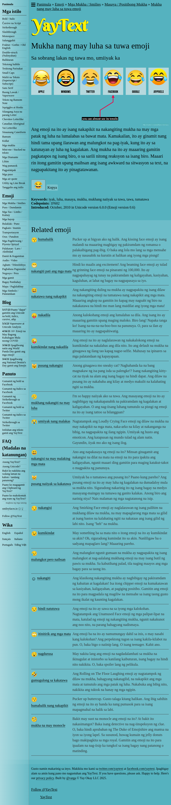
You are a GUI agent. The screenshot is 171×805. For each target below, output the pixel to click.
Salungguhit (8, 40)
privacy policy (45, 778)
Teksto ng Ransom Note (12, 101)
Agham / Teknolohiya (13, 264)
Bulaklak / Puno (10, 223)
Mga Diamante (10, 157)
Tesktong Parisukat (12, 68)
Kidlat (5, 140)
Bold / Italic (8, 18)
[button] (33, 5)
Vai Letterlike (9, 128)
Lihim (5, 161)
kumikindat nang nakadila (49, 347)
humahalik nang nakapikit (49, 705)
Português (7, 544)
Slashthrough (9, 31)
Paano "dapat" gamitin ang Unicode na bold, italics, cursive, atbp (14, 314)
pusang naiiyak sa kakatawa (51, 484)
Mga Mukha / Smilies (13, 203)
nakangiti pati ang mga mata (51, 271)
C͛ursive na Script (11, 23)
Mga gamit (8, 277)
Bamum (6, 136)
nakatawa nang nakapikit (49, 296)
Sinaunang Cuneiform (14, 132)
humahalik (45, 239)
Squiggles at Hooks (12, 107)
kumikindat (46, 533)
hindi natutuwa (48, 609)
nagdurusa (45, 654)
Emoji (8, 195)
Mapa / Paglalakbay (12, 286)
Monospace (8, 36)
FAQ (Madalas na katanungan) (14, 448)
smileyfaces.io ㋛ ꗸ (12, 508)
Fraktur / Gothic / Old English (14, 46)
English (6, 533)
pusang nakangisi (50, 365)
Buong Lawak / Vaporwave (10, 94)
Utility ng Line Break (13, 183)
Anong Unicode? (11, 466)
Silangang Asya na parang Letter (12, 113)
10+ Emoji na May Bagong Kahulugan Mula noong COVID (14, 336)
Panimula (7, 4)
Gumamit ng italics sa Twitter (14, 416)
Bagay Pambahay (11, 282)
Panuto (9, 373)
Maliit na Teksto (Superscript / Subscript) (11, 80)
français (6, 539)
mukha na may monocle (48, 725)
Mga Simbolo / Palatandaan (10, 292)
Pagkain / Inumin (11, 228)
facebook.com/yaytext (141, 768)
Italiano (18, 539)
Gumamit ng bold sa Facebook (13, 383)
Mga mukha (8, 145)
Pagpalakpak (9, 170)
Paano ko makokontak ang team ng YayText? (14, 497)
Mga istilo (11, 11)
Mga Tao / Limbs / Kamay (12, 213)
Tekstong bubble (11, 64)
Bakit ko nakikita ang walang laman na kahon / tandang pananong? (13, 475)
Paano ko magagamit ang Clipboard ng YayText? (13, 488)
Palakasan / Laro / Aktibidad (11, 250)
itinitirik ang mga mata (54, 634)
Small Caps (8, 72)
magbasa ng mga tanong (16, 503)
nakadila (44, 315)
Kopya (52, 187)
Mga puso (7, 174)
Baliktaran (7, 59)
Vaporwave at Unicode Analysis (13, 325)
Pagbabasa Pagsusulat (14, 269)
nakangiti (44, 578)
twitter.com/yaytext (111, 768)
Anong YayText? (11, 462)
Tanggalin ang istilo (12, 187)
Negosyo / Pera (10, 273)
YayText (46, 797)
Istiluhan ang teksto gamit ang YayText (12, 431)
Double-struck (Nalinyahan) (10, 54)
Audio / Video (9, 260)
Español (18, 533)
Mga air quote (9, 178)
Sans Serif (7, 88)
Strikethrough (9, 27)
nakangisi (45, 508)
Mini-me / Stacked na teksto (13, 151)
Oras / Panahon (10, 236)
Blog (6, 302)
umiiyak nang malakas (54, 421)
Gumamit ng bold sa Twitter (13, 409)
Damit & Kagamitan (13, 256)
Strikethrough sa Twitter (11, 424)
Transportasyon (10, 232)
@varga (71, 778)
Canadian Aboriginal (13, 123)
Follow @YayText (12, 516)
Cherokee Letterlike (13, 119)
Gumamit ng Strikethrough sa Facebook (11, 399)
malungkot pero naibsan (48, 559)
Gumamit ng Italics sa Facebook (14, 390)
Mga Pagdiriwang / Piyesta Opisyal (12, 242)
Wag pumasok (9, 165)
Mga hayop (8, 219)
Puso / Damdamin (11, 207)
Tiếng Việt (20, 544)
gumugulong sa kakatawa (49, 680)
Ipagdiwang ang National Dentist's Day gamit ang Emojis (14, 362)
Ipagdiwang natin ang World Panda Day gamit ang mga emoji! (13, 350)
